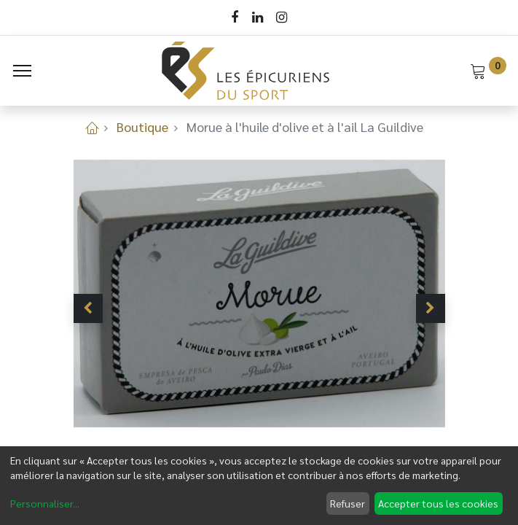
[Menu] (22, 70)
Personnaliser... (44, 503)
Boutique (142, 126)
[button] (88, 308)
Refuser (347, 503)
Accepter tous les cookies (438, 503)
